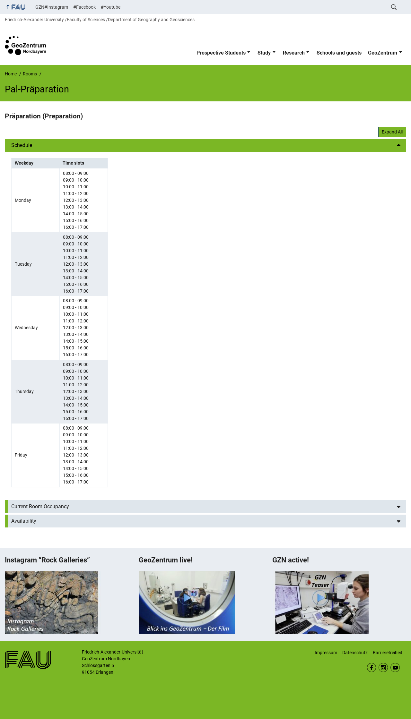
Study (264, 53)
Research (294, 53)
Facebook (371, 667)
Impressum (326, 652)
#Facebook (84, 7)
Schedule (21, 145)
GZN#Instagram (51, 7)
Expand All (392, 131)
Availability (23, 521)
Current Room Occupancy (40, 506)
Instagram (383, 667)
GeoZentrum (382, 53)
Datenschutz (355, 652)
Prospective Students (221, 53)
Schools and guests (339, 53)
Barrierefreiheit (387, 652)
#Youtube (110, 7)
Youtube (395, 667)
